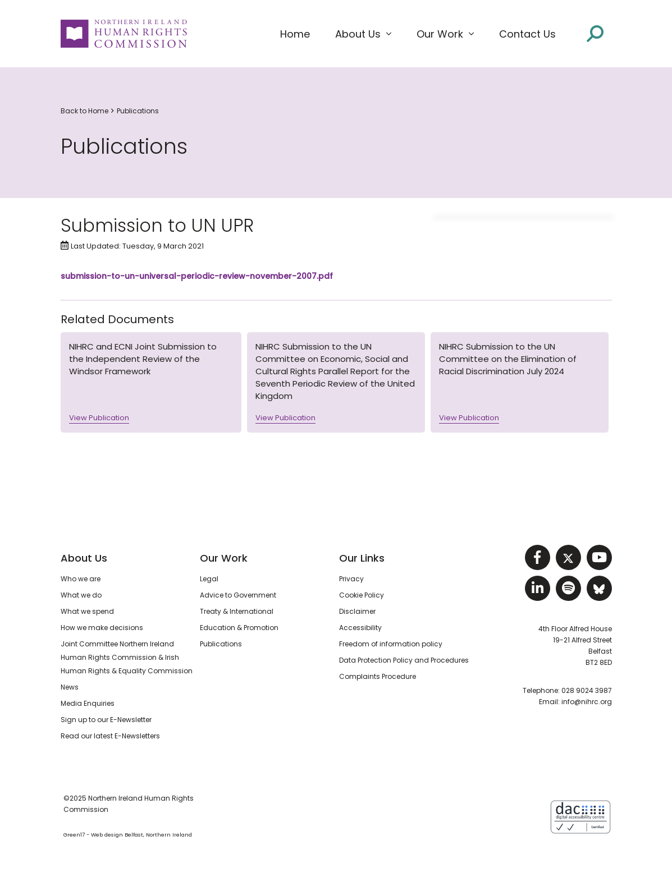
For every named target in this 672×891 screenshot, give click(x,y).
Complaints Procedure (377, 676)
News (70, 687)
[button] (363, 34)
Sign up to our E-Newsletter (106, 719)
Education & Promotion (239, 627)
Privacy (351, 579)
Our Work (224, 558)
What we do (81, 595)
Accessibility (360, 627)
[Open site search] (595, 33)
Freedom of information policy (390, 644)
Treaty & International (236, 611)
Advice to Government (238, 595)
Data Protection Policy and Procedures (404, 660)
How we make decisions (102, 627)
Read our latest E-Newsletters (110, 736)
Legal (209, 579)
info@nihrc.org (586, 701)
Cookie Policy (361, 595)
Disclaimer (357, 611)
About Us (84, 558)
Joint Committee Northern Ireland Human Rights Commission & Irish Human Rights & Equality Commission (127, 657)
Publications (138, 111)
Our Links (362, 558)
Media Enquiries (88, 703)
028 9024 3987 (586, 690)
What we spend (87, 611)
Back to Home (84, 111)
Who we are (80, 579)
